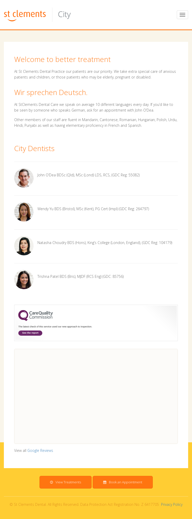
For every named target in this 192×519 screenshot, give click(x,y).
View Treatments (65, 482)
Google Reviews (40, 450)
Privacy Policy (171, 504)
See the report (30, 333)
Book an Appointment (122, 482)
